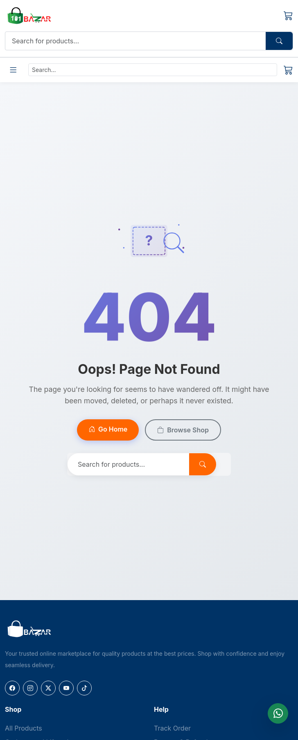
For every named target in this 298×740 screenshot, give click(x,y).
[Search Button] (279, 41)
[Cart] (288, 15)
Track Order (172, 728)
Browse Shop (183, 430)
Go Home (107, 429)
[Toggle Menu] (13, 70)
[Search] (135, 41)
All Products (23, 728)
